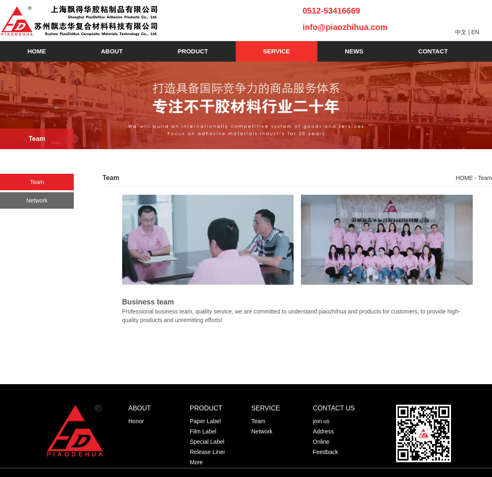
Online (321, 441)
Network (36, 200)
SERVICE (276, 51)
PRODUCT (193, 51)
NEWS (354, 51)
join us (321, 421)
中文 (461, 32)
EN (475, 32)
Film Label (203, 431)
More (196, 462)
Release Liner (207, 452)
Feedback (325, 452)
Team (37, 182)
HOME (36, 51)
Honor (136, 421)
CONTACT (433, 51)
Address (323, 431)
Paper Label (205, 421)
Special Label (207, 441)
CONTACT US (334, 408)
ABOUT (112, 51)
